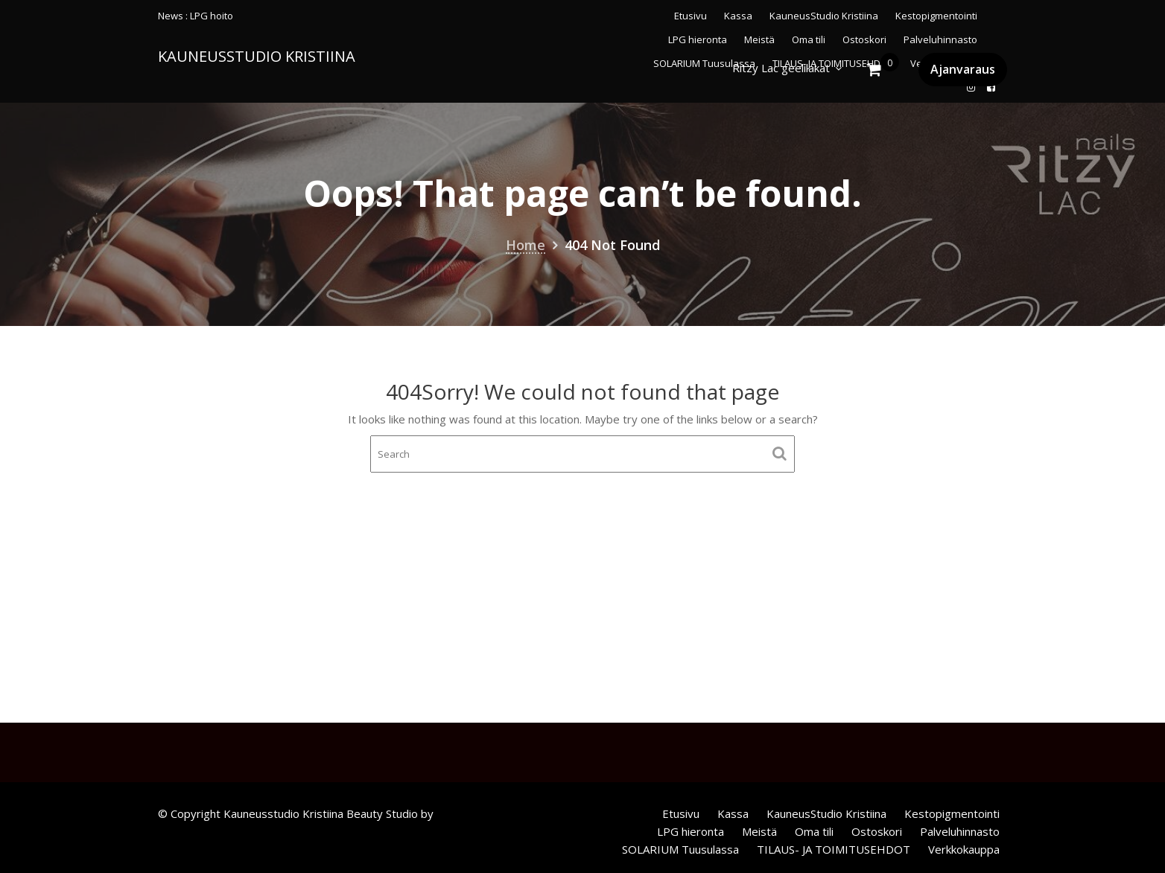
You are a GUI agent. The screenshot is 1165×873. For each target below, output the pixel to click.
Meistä (759, 831)
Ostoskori (876, 831)
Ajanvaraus (962, 69)
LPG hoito (211, 15)
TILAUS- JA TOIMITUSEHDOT (833, 849)
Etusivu (690, 15)
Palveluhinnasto (960, 831)
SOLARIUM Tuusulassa (680, 849)
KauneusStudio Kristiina (823, 15)
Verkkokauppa (964, 849)
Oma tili (814, 831)
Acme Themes (473, 813)
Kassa (738, 15)
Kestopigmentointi (936, 15)
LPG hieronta (690, 831)
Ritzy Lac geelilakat (781, 67)
